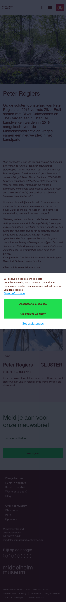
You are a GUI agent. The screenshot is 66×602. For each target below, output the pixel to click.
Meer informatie (14, 293)
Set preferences (33, 323)
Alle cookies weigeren (33, 313)
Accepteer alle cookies (33, 303)
